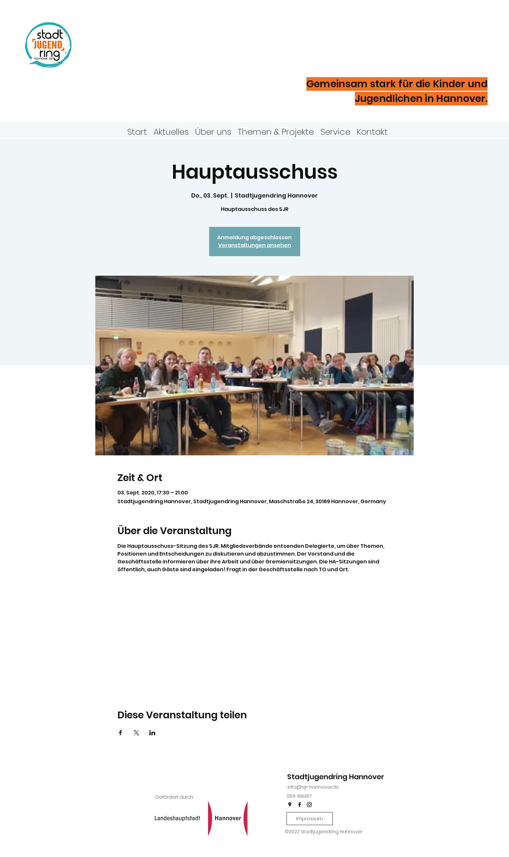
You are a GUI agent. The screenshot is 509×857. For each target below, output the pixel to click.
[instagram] (309, 804)
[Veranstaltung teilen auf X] (136, 732)
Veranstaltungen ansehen (254, 245)
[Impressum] (310, 818)
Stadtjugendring (150, 33)
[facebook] (299, 804)
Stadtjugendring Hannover (335, 777)
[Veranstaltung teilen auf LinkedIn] (152, 732)
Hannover (123, 55)
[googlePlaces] (290, 804)
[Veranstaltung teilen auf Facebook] (120, 732)
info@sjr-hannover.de (313, 786)
